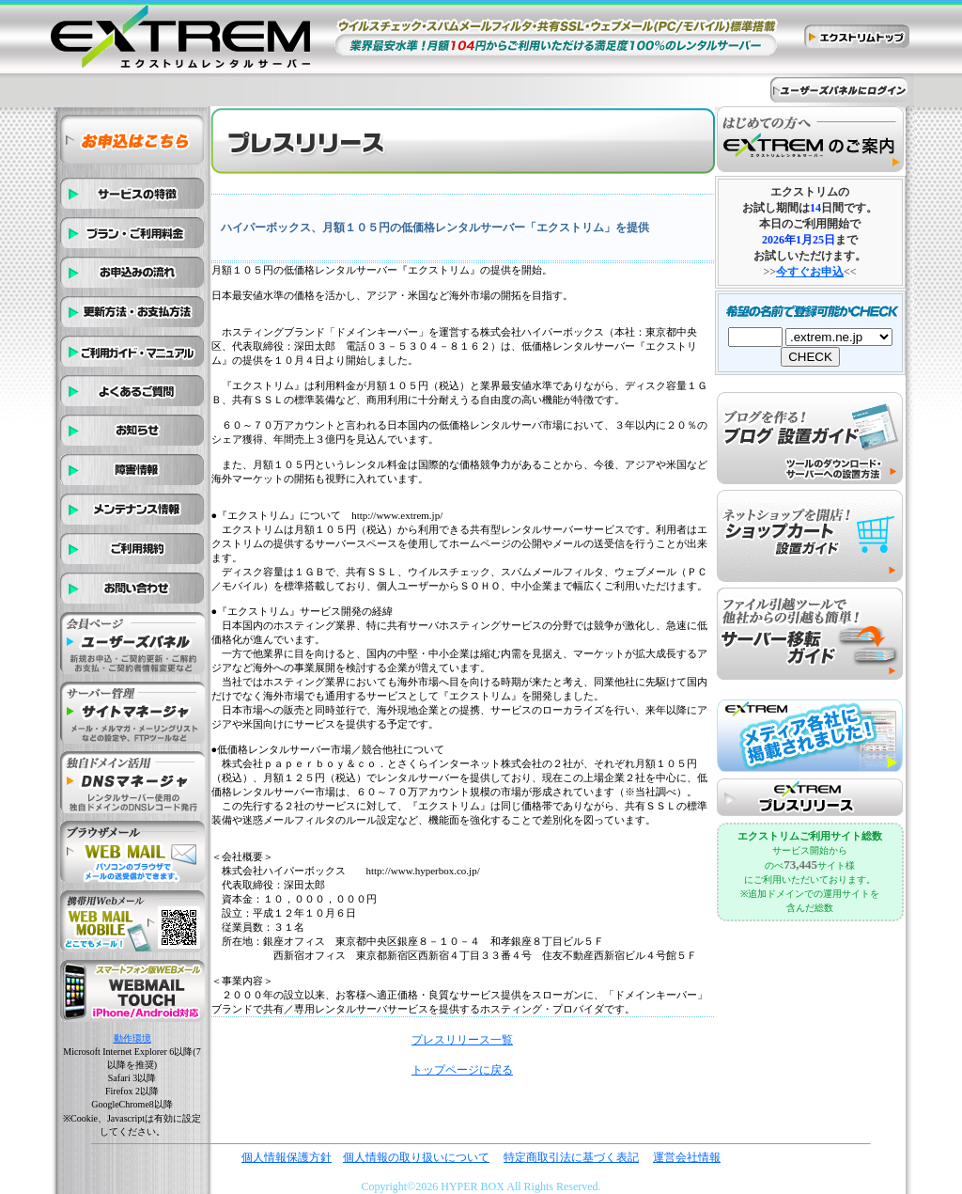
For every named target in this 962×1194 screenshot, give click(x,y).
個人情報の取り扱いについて (416, 1157)
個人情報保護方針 (286, 1157)
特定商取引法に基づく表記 (571, 1157)
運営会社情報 (687, 1157)
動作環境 (132, 1038)
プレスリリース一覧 (462, 1039)
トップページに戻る (462, 1069)
